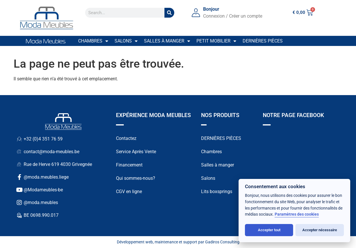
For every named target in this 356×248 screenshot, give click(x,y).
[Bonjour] (196, 12)
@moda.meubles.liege (46, 177)
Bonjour (211, 9)
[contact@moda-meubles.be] (19, 152)
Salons (126, 41)
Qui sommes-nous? (135, 178)
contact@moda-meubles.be (51, 151)
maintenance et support (176, 242)
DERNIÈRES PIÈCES (221, 138)
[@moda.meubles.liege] (19, 177)
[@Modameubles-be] (19, 190)
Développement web (135, 242)
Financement (129, 165)
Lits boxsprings (216, 191)
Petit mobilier (216, 41)
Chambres (93, 41)
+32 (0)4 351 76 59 (43, 139)
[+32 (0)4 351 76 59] (19, 139)
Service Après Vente (136, 151)
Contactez (126, 138)
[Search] (169, 13)
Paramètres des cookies (297, 214)
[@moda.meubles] (19, 203)
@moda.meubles (41, 202)
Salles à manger (167, 41)
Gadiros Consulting (222, 242)
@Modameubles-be (43, 190)
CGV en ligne (129, 191)
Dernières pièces (263, 41)
